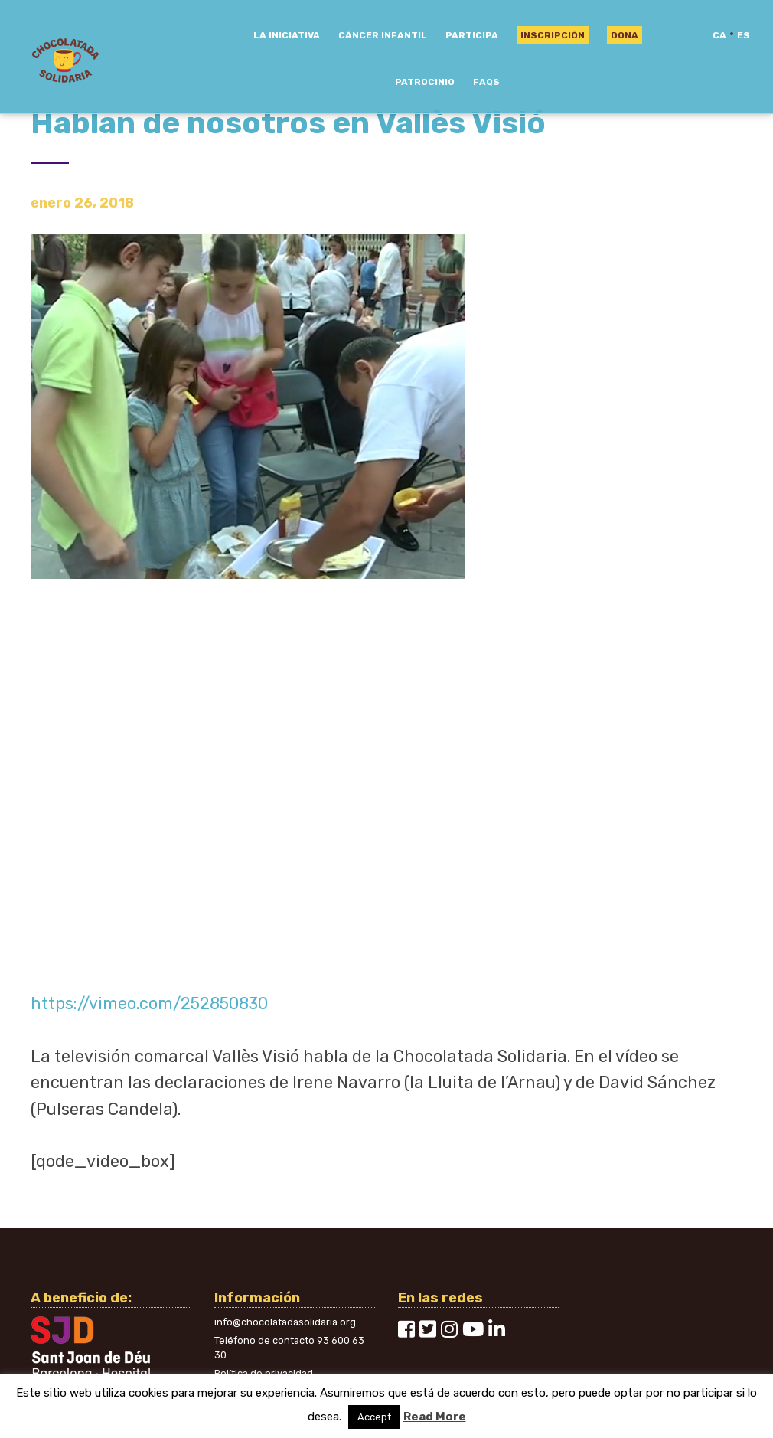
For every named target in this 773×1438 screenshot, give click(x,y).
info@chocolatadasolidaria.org (285, 1322)
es (743, 35)
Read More (434, 1416)
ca (719, 35)
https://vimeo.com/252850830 (149, 1003)
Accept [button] (374, 1417)
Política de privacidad (263, 1373)
